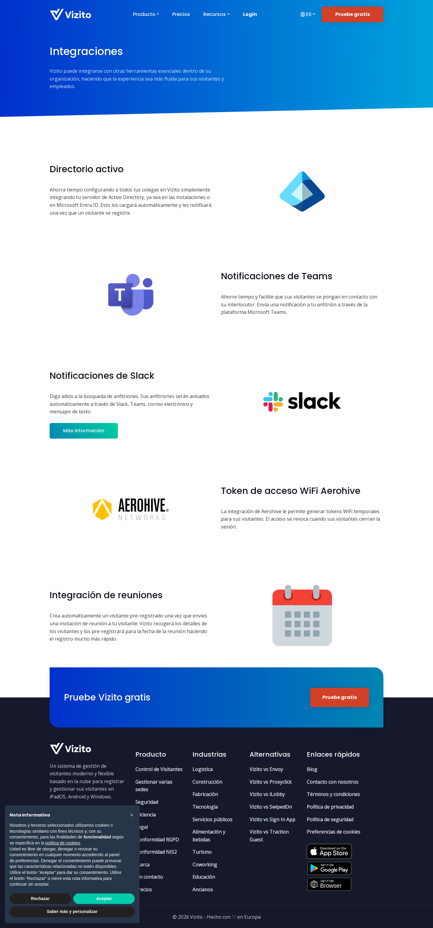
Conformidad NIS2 (156, 852)
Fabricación (205, 794)
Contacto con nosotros (332, 782)
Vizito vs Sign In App (272, 819)
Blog (312, 769)
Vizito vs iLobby (267, 794)
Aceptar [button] (104, 898)
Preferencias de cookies (333, 831)
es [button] (306, 14)
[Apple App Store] (329, 849)
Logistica (202, 769)
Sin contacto (149, 877)
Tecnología (205, 807)
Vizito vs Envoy (266, 769)
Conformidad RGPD (157, 839)
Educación (203, 877)
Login (250, 14)
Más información (83, 430)
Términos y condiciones (333, 794)
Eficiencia (145, 814)
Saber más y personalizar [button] (72, 911)
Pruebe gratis (352, 14)
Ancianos (202, 889)
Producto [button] (144, 14)
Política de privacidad (330, 807)
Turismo (202, 852)
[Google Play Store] (329, 866)
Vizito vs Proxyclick (271, 782)
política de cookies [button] (62, 843)
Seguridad (146, 802)
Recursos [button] (214, 14)
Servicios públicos (212, 819)
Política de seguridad (330, 819)
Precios (181, 14)
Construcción (207, 782)
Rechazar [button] (40, 898)
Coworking (204, 864)
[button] (132, 815)
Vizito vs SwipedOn (271, 807)
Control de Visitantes (159, 769)
